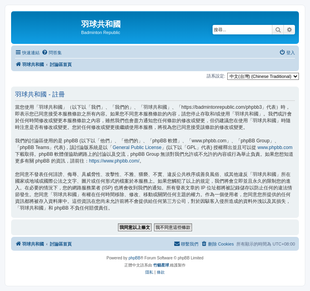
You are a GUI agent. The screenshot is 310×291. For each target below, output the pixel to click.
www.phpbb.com (275, 147)
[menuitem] (52, 52)
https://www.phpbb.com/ (114, 161)
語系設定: (216, 76)
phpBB (135, 258)
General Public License (137, 147)
